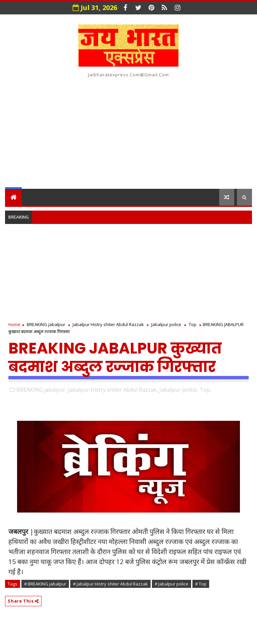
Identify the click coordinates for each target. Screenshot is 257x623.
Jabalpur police (166, 324)
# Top (200, 584)
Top (192, 324)
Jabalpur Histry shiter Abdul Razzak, (113, 389)
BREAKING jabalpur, (41, 389)
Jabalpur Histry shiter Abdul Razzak (108, 324)
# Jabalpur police (171, 584)
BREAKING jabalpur (46, 324)
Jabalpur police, (178, 389)
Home (14, 324)
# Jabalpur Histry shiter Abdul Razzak (110, 584)
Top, (205, 389)
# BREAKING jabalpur (45, 584)
